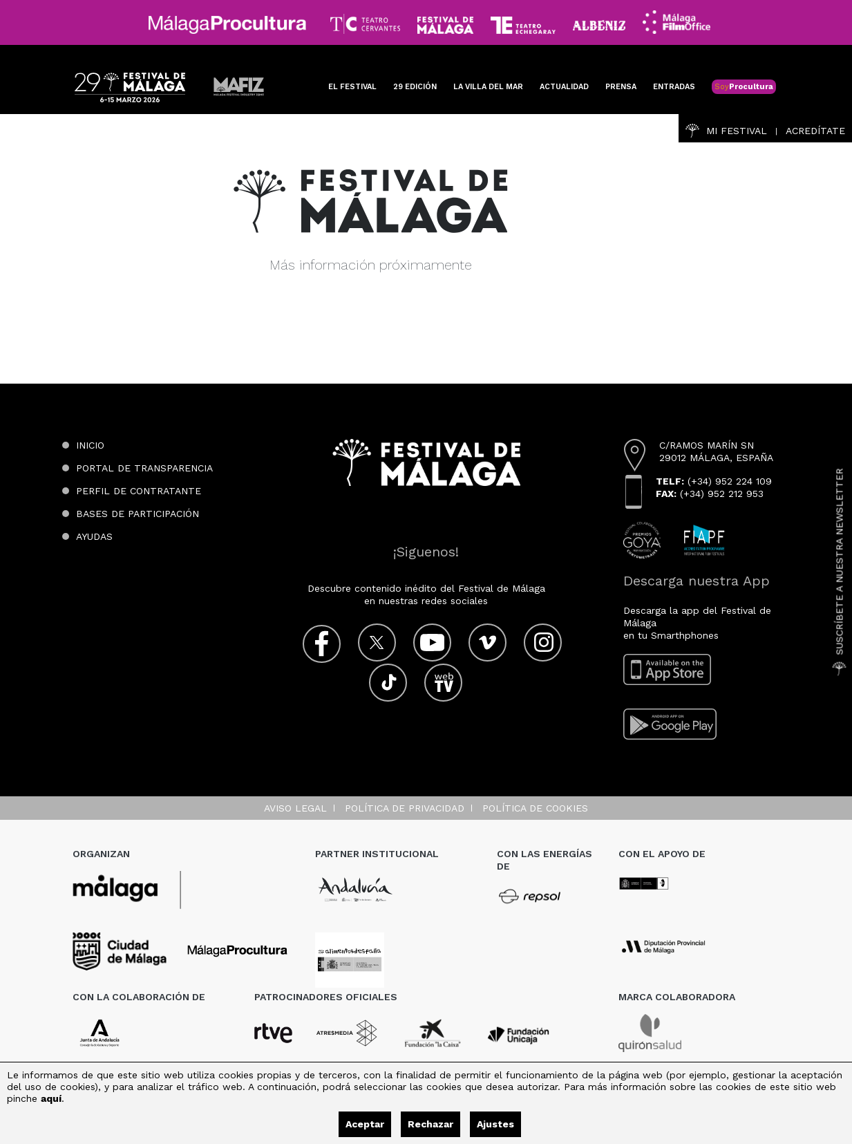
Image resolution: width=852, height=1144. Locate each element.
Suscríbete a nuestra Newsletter (839, 572)
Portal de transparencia (144, 467)
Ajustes (495, 1123)
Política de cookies (535, 808)
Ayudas (94, 536)
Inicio (90, 445)
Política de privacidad (404, 808)
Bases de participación (137, 513)
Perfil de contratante (138, 490)
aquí (51, 1098)
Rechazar (430, 1123)
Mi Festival (726, 130)
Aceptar (364, 1123)
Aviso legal (295, 808)
